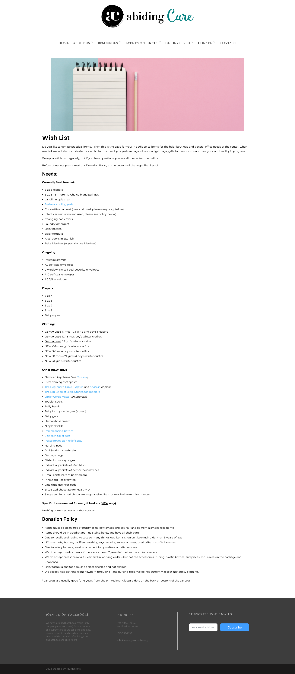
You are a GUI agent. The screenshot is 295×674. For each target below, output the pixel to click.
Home (64, 43)
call (126, 158)
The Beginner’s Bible (58, 387)
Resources (108, 43)
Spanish (95, 387)
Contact (228, 43)
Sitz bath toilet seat (57, 435)
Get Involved (177, 43)
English (78, 387)
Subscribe (235, 627)
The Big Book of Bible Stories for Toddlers (72, 391)
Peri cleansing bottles (59, 431)
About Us (81, 43)
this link (82, 377)
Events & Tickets (141, 43)
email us (152, 158)
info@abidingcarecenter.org (132, 640)
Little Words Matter (58, 396)
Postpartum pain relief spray (63, 440)
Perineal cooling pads (59, 204)
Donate (205, 43)
